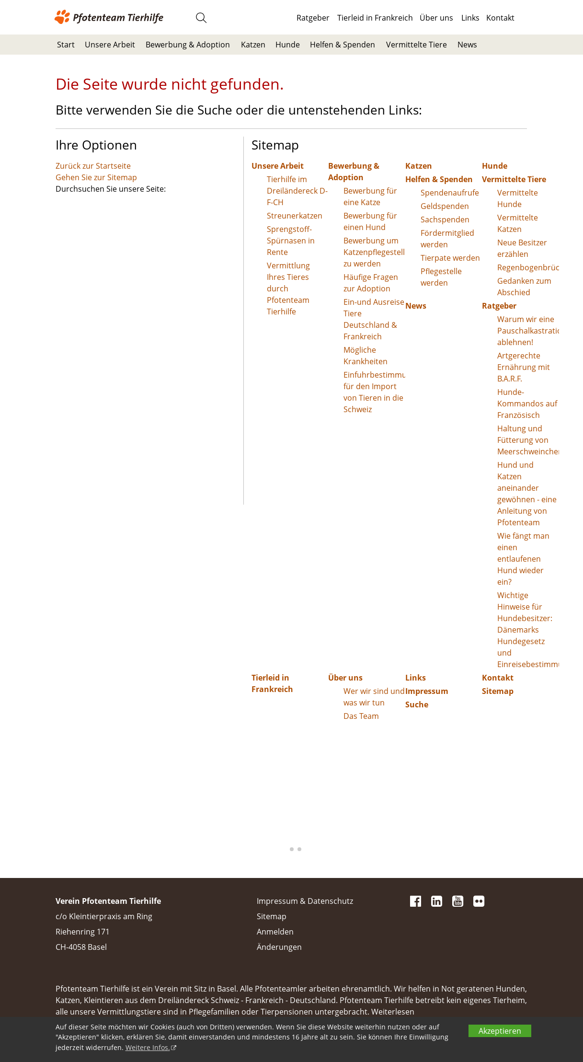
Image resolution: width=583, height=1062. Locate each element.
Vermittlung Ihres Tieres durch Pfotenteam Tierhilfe (288, 288)
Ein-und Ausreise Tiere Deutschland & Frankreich (373, 319)
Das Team (361, 716)
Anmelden (275, 931)
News (467, 44)
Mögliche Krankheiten (365, 356)
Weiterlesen (392, 1011)
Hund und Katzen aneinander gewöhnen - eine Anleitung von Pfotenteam (527, 494)
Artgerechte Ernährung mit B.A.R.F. (523, 367)
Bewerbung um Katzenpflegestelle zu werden (374, 252)
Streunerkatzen (294, 215)
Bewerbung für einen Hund (370, 221)
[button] (284, 849)
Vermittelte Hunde (517, 198)
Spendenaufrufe (450, 192)
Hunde (287, 44)
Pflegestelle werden (441, 277)
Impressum (426, 691)
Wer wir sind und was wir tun (374, 697)
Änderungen (279, 947)
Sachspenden (445, 219)
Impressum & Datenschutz (305, 901)
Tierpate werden (450, 258)
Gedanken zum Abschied (524, 287)
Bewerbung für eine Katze (370, 196)
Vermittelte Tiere (416, 44)
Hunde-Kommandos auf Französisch (527, 403)
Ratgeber (313, 17)
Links (470, 17)
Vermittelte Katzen (517, 223)
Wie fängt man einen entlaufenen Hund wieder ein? (523, 559)
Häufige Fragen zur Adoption (370, 283)
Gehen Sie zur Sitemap (96, 177)
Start (66, 44)
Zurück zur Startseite (93, 166)
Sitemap (498, 691)
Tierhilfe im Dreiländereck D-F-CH (297, 191)
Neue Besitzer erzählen (522, 248)
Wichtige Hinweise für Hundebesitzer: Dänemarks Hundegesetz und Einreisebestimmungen (528, 630)
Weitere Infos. (148, 1047)
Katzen (253, 44)
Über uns (436, 17)
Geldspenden (445, 206)
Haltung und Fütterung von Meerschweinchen (528, 440)
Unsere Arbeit (110, 44)
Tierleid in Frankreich (375, 17)
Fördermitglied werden (447, 239)
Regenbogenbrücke (528, 267)
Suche (416, 704)
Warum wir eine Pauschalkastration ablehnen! (528, 330)
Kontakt (500, 17)
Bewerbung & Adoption (188, 44)
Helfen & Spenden (342, 44)
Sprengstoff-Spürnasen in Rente (291, 240)
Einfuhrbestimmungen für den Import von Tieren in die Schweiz (374, 392)
